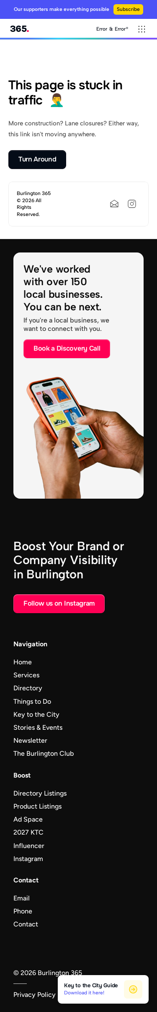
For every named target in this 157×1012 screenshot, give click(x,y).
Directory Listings (40, 793)
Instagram (28, 859)
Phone (22, 911)
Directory (27, 688)
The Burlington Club (43, 753)
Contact (25, 924)
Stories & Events (37, 727)
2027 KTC (28, 832)
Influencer (28, 846)
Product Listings (37, 806)
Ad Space (28, 819)
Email (21, 898)
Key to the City (36, 714)
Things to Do (32, 701)
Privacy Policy (34, 995)
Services (26, 675)
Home (22, 662)
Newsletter (30, 740)
